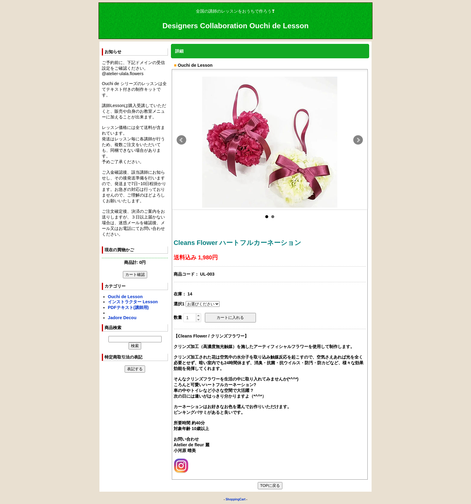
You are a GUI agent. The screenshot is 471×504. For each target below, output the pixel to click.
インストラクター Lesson (133, 301)
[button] (198, 315)
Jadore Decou (122, 317)
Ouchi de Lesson (125, 296)
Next (358, 140)
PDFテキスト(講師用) (128, 307)
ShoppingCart (235, 499)
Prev (181, 140)
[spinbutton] (192, 317)
